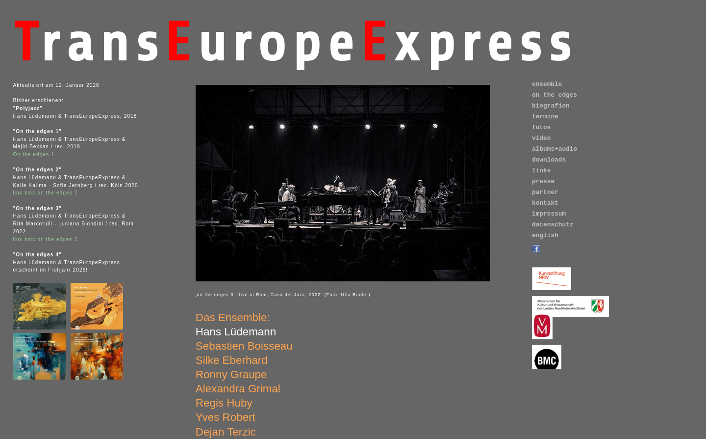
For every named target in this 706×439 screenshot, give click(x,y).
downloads (549, 160)
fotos (541, 127)
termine (545, 116)
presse (543, 181)
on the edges (554, 95)
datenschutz (552, 224)
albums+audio (554, 149)
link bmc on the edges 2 (45, 192)
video (541, 138)
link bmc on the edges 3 (45, 239)
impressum (549, 214)
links (541, 170)
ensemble (547, 84)
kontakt (545, 203)
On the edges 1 (33, 154)
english (545, 235)
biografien (551, 106)
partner (545, 192)
